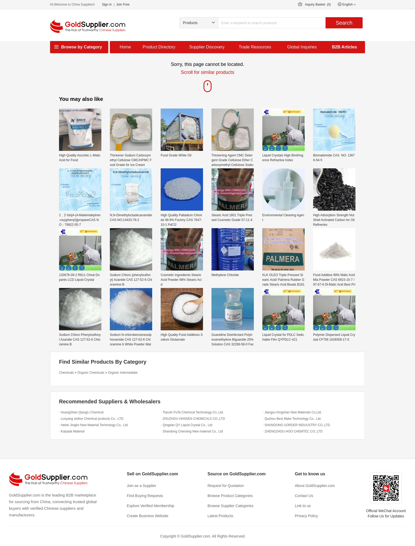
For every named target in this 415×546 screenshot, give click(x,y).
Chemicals (66, 372)
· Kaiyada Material (71, 431)
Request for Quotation (226, 486)
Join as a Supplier (141, 486)
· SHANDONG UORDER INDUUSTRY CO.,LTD (296, 425)
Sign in (107, 4)
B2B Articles (344, 47)
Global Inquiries (302, 47)
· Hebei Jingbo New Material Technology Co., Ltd (93, 425)
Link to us (303, 506)
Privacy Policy (306, 516)
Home (125, 47)
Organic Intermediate (123, 372)
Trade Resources (255, 47)
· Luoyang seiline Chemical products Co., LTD (91, 419)
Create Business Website (147, 516)
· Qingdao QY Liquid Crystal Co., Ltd (186, 425)
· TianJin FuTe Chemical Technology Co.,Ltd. (192, 412)
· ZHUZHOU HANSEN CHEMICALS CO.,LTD (193, 419)
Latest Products (220, 516)
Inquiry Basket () (318, 4)
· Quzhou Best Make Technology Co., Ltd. (292, 419)
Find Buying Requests (145, 496)
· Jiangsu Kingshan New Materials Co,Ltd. (292, 412)
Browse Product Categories (230, 496)
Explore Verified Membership (150, 506)
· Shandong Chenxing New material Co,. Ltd (192, 431)
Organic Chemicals (91, 372)
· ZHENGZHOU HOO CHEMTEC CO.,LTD (293, 431)
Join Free (122, 4)
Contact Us (304, 496)
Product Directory (159, 47)
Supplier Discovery (206, 47)
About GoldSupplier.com (315, 486)
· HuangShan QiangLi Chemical (81, 412)
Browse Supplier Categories (231, 506)
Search (344, 23)
